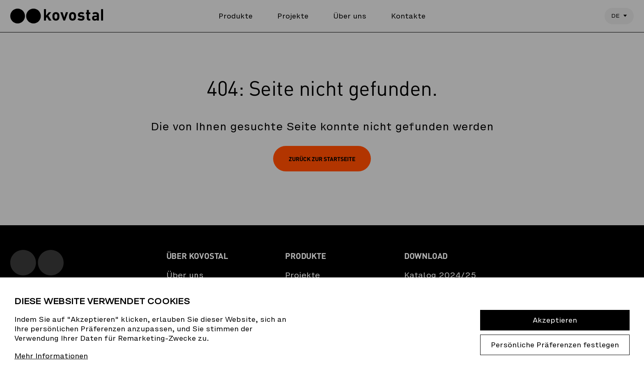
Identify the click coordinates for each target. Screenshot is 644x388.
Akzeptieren (555, 320)
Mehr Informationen (51, 356)
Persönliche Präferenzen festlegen (555, 345)
